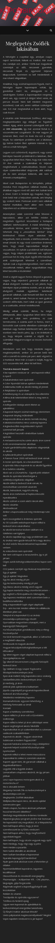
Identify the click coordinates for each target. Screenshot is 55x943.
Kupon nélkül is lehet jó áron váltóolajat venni (25, 722)
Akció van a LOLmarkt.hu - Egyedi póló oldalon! (26, 472)
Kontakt (7, 708)
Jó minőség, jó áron (12, 683)
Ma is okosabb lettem (14, 786)
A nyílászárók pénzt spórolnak (18, 454)
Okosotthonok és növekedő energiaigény (24, 875)
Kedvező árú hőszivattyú (15, 693)
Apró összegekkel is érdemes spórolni (22, 518)
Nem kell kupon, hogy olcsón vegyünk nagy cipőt (27, 840)
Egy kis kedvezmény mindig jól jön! (20, 583)
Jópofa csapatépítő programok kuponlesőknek (26, 690)
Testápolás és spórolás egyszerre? (21, 897)
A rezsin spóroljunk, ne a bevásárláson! (22, 461)
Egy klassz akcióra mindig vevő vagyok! (22, 586)
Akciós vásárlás (10, 504)
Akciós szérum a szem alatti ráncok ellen (23, 501)
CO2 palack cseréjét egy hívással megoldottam (26, 569)
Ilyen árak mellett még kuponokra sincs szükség (27, 675)
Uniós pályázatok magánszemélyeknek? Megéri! (27, 915)
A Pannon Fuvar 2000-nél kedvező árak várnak (26, 458)
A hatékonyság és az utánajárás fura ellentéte (26, 393)
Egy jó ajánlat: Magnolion (15, 576)
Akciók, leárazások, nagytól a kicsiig (20, 490)
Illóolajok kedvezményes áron (18, 672)
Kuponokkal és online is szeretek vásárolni (24, 758)
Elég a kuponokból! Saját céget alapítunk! (23, 604)
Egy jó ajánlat (9, 572)
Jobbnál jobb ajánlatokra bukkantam (20, 686)
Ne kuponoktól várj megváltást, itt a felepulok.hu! (27, 822)
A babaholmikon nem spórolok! (18, 379)
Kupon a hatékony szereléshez (18, 711)
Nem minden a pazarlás (15, 847)
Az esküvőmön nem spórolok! (17, 551)
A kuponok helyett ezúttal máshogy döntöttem (26, 411)
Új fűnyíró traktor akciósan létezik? (20, 911)
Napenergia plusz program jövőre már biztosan (27, 818)
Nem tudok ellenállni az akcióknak (19, 850)
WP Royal (39, 937)
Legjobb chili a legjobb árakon (18, 768)
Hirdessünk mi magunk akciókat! (19, 643)
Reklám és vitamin (12, 893)
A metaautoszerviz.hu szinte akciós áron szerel (26, 440)
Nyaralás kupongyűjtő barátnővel (19, 858)
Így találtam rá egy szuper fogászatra (22, 668)
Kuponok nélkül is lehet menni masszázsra (24, 754)
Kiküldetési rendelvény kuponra (18, 697)
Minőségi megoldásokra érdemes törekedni (25, 815)
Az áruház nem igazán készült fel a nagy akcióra (26, 540)
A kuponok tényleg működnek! (18, 415)
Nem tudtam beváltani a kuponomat (21, 854)
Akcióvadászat (10, 508)
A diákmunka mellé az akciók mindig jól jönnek (25, 386)
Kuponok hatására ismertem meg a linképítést (26, 743)
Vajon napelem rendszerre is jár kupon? (23, 918)
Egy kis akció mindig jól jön (16, 579)
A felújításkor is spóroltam (16, 390)
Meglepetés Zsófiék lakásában (18, 797)
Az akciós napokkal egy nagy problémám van (25, 536)
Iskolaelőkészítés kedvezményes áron (22, 679)
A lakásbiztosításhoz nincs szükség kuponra (25, 422)
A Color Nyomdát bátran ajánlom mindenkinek (26, 383)
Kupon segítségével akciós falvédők (21, 726)
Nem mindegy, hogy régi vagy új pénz (22, 843)
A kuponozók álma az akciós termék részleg (25, 419)
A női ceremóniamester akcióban (19, 444)
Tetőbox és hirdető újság (16, 900)
